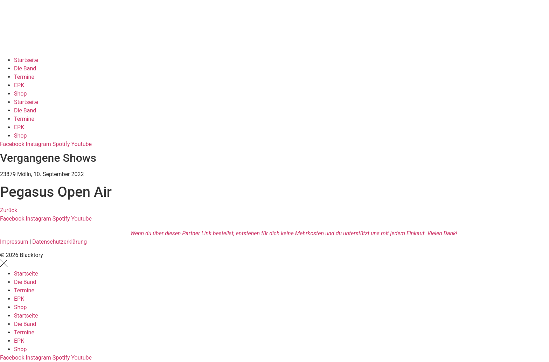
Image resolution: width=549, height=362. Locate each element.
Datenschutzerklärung (59, 241)
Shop (20, 93)
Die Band (25, 68)
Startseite (26, 60)
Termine (24, 77)
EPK (19, 85)
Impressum (14, 241)
